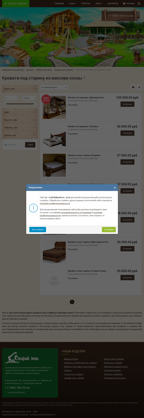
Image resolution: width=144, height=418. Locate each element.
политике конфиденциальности (55, 203)
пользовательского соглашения (76, 212)
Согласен (108, 229)
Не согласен (37, 229)
